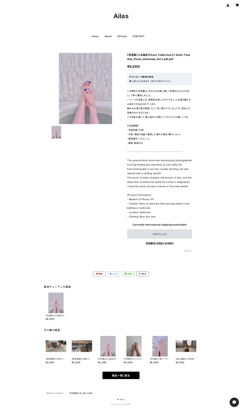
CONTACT (139, 36)
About (108, 36)
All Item (122, 36)
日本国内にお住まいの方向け (159, 243)
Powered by (121, 404)
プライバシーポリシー (55, 393)
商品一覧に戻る (121, 375)
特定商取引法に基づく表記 (81, 393)
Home (95, 36)
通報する (188, 251)
